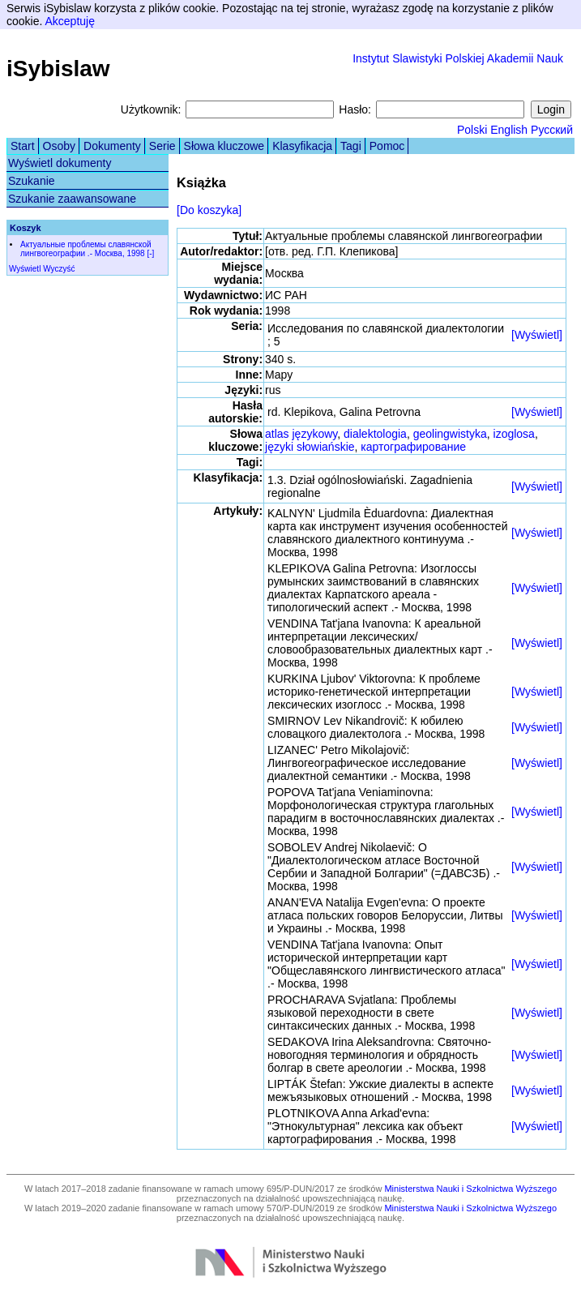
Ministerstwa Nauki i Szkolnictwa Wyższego (470, 1188)
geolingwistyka (450, 433)
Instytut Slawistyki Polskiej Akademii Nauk (457, 58)
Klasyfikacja (302, 145)
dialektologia (375, 433)
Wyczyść (59, 268)
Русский (552, 129)
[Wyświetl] (536, 334)
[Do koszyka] (209, 210)
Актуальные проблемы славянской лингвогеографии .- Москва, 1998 (86, 249)
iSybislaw (58, 68)
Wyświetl (25, 268)
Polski (472, 129)
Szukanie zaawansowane (72, 198)
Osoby (59, 145)
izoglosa (514, 433)
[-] (150, 253)
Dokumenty (112, 145)
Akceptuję (69, 21)
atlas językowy (301, 433)
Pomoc (387, 145)
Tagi (350, 145)
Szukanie (31, 180)
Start (23, 145)
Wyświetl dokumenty (59, 162)
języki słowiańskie (309, 446)
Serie (162, 145)
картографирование (413, 446)
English (509, 129)
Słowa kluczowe (224, 145)
